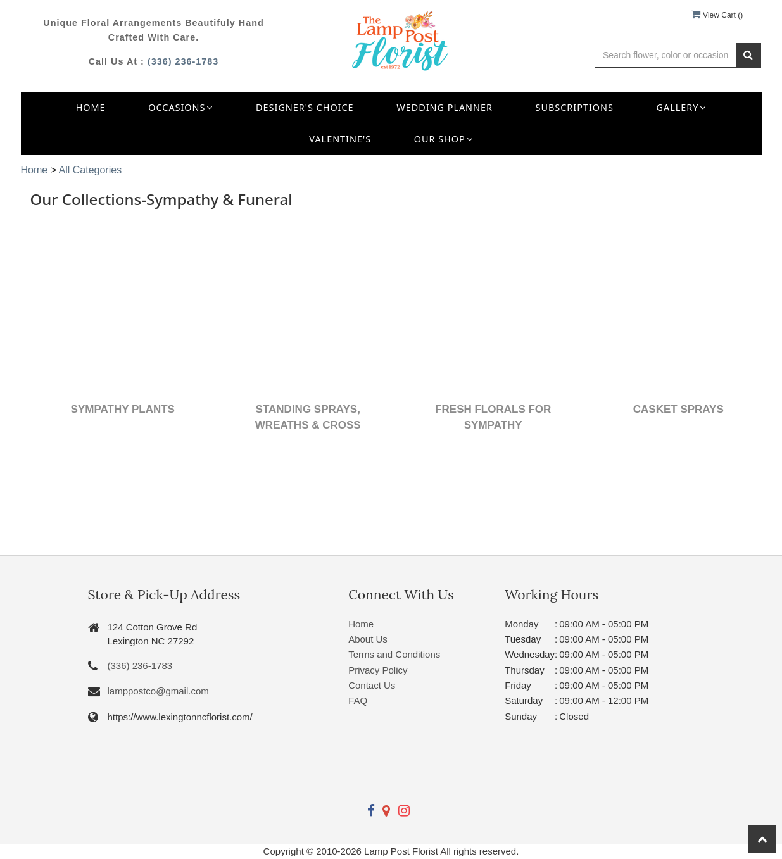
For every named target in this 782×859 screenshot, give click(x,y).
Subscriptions (575, 107)
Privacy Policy (377, 670)
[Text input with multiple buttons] (665, 55)
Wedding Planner (444, 107)
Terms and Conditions (394, 654)
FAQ (357, 700)
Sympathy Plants (123, 409)
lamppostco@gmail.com (158, 691)
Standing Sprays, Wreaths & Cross (308, 417)
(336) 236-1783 (183, 61)
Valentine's (340, 139)
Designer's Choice (305, 107)
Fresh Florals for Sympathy (493, 417)
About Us (368, 639)
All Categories (90, 170)
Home (91, 107)
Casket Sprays (678, 409)
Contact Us (371, 685)
